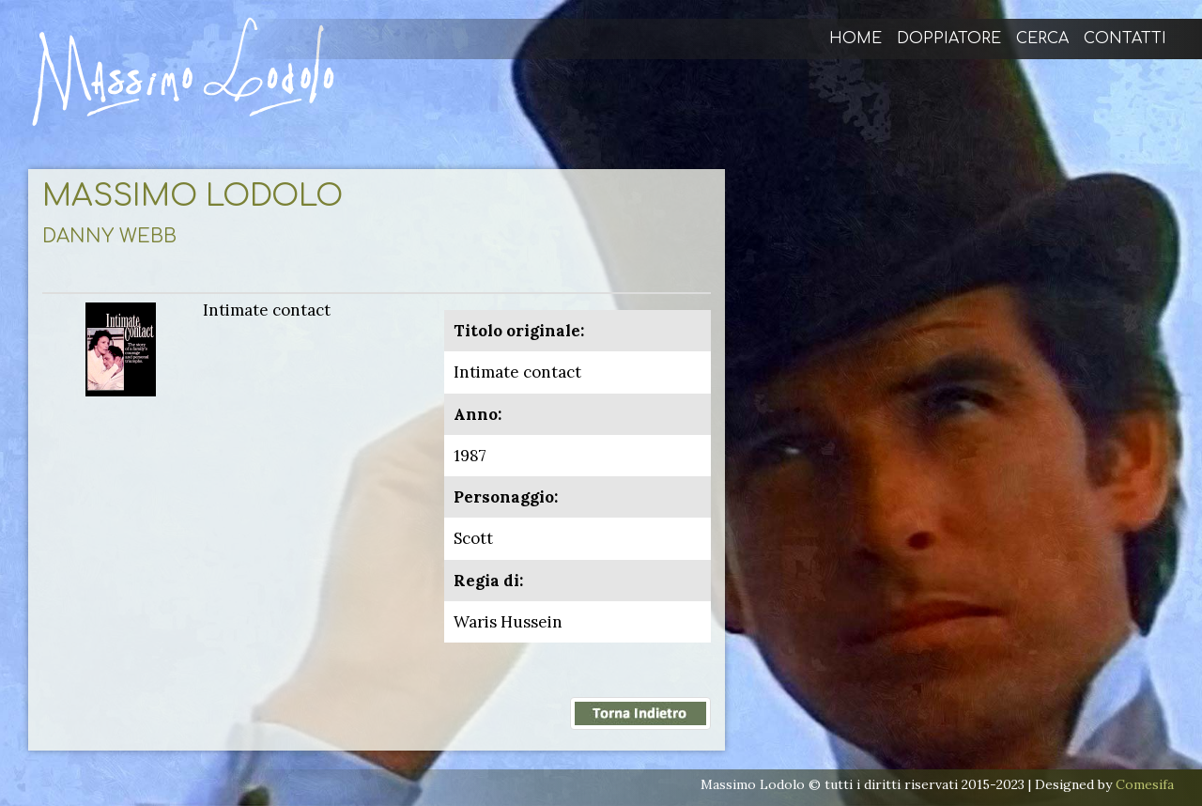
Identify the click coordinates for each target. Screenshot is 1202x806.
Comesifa (1145, 784)
